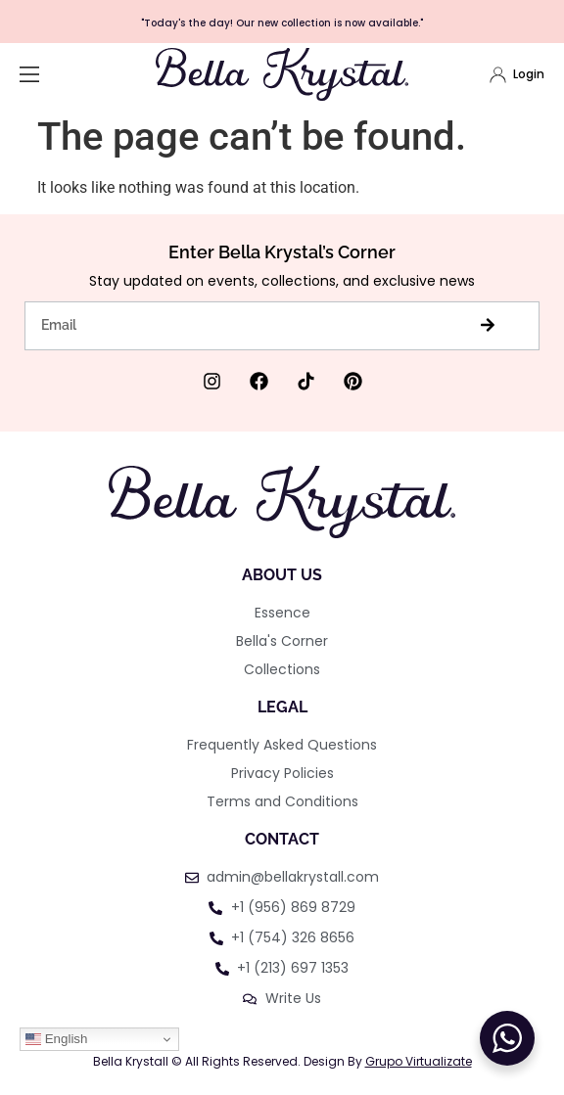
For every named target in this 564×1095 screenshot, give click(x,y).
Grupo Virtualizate (418, 1061)
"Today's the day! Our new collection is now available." (282, 23)
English (56, 1039)
